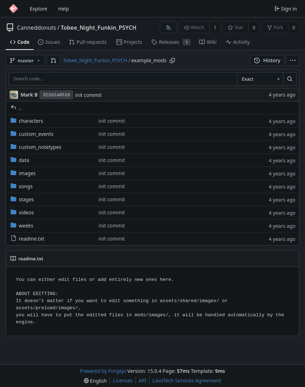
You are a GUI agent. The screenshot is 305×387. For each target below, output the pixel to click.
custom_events (32, 134)
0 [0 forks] (293, 27)
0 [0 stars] (254, 27)
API (142, 380)
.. (16, 107)
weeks (22, 225)
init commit (88, 95)
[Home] (13, 8)
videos (22, 212)
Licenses (123, 380)
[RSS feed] (168, 27)
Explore (38, 8)
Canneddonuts (36, 27)
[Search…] (290, 79)
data (20, 160)
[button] (53, 60)
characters (27, 120)
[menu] (292, 60)
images (23, 173)
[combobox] (260, 79)
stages (22, 199)
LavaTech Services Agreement (186, 380)
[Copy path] (172, 60)
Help (63, 8)
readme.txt (27, 238)
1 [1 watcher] (215, 27)
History (267, 60)
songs (22, 186)
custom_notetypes (36, 147)
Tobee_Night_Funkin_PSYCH (98, 27)
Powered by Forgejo (103, 371)
